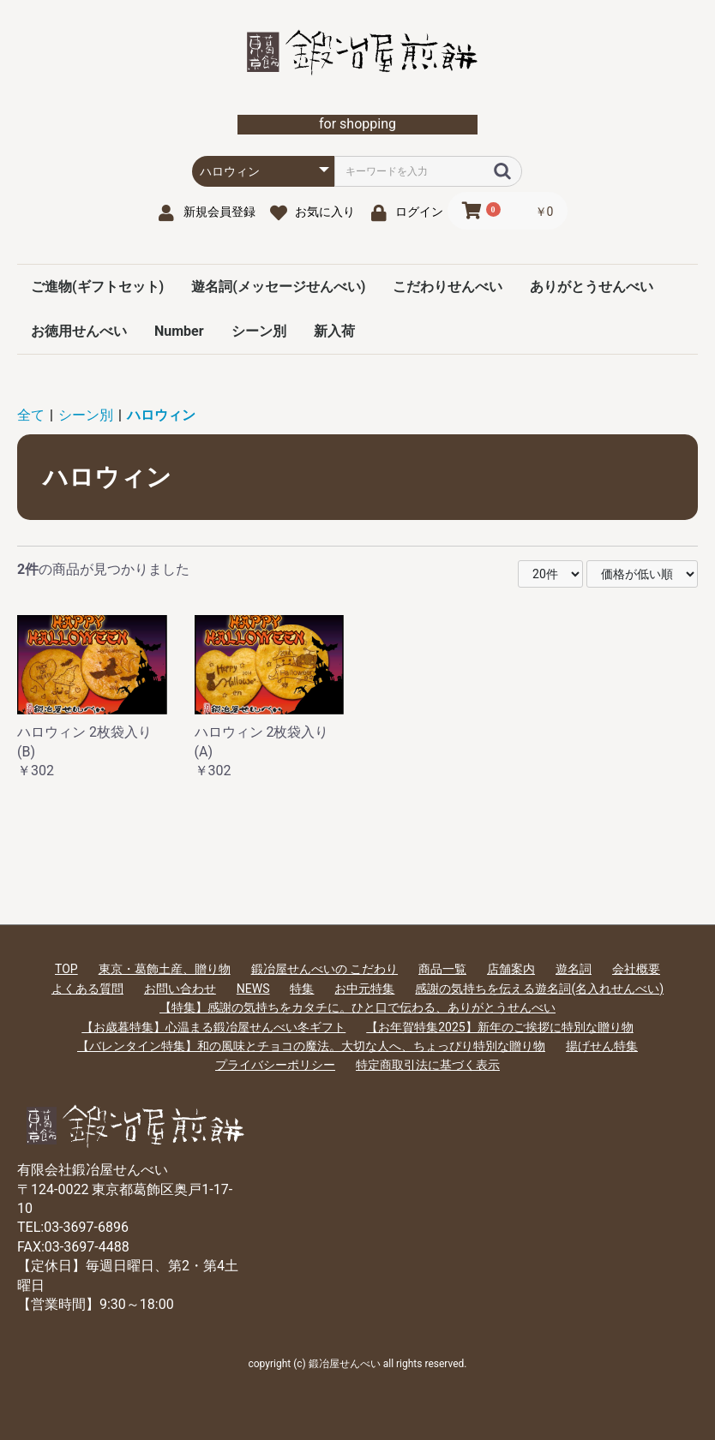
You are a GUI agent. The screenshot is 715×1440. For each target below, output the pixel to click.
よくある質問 (87, 988)
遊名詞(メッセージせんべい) (278, 286)
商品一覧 (442, 969)
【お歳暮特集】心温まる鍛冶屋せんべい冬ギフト (213, 1027)
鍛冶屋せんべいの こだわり (324, 969)
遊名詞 (574, 969)
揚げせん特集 (602, 1046)
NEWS (253, 988)
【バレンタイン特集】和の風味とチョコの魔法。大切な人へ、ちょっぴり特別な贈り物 (311, 1046)
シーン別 (258, 331)
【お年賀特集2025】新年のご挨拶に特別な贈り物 (499, 1027)
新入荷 (334, 331)
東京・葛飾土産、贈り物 (165, 969)
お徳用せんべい (79, 331)
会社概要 (636, 969)
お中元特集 (364, 988)
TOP (66, 969)
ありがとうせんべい (591, 286)
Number (179, 331)
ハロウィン (161, 415)
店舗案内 (511, 969)
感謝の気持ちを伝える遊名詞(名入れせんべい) (539, 988)
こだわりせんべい (447, 286)
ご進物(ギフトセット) (97, 286)
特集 (302, 988)
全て (31, 415)
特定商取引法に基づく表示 (428, 1065)
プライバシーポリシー (275, 1065)
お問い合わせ (180, 988)
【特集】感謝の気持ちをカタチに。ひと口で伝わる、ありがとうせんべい (357, 1007)
